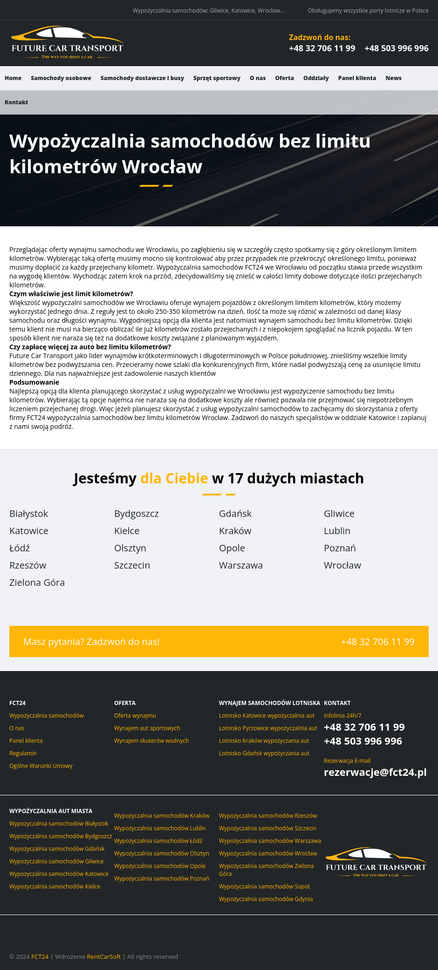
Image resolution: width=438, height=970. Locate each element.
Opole (232, 548)
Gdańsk (235, 513)
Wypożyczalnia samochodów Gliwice (56, 861)
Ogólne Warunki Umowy (41, 766)
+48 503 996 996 (396, 48)
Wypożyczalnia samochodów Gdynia (266, 899)
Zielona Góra (37, 582)
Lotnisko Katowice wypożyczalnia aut (267, 715)
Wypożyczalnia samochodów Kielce (54, 886)
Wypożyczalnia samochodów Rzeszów (268, 816)
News (394, 78)
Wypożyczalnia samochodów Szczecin (267, 828)
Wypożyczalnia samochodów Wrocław (268, 853)
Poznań (340, 548)
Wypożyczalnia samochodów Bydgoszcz (60, 836)
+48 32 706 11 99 (322, 48)
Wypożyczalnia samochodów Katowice (59, 874)
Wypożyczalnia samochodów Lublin (160, 828)
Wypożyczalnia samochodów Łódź (158, 841)
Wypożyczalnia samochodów (46, 715)
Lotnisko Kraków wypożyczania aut (264, 741)
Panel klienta (357, 78)
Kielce (126, 530)
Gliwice (339, 513)
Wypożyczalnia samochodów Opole (159, 866)
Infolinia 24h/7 (343, 715)
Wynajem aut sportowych (147, 728)
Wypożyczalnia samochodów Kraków (161, 816)
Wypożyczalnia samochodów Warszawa (270, 841)
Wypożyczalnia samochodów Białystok (59, 824)
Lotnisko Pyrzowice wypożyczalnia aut (268, 728)
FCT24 (39, 956)
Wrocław (342, 565)
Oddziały (316, 78)
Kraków (235, 530)
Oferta (284, 78)
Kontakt (16, 102)
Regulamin (23, 753)
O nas (258, 78)
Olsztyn (130, 548)
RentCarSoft (104, 956)
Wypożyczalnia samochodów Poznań (161, 878)
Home (13, 78)
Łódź (19, 548)
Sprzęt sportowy (216, 78)
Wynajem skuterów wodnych (151, 741)
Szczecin (132, 565)
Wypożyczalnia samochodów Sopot (264, 886)
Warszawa (241, 565)
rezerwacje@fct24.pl (375, 772)
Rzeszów (27, 565)
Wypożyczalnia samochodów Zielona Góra (266, 870)
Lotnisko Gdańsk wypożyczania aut (264, 753)
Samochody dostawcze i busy (142, 78)
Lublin (337, 530)
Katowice (28, 530)
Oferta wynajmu (135, 715)
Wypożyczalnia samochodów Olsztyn (161, 853)
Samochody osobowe (61, 78)
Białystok (28, 513)
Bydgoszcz (136, 513)
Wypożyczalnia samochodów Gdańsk (57, 849)
